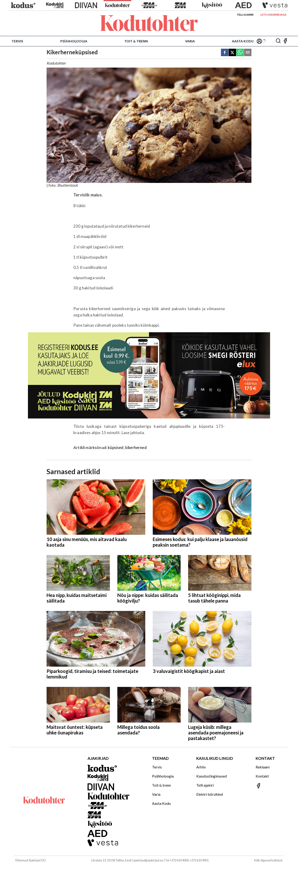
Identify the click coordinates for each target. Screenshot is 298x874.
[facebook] (224, 53)
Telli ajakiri (245, 14)
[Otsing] (278, 41)
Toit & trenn (136, 41)
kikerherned (136, 447)
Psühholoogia (73, 41)
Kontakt (262, 776)
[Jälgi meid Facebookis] (285, 41)
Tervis (17, 41)
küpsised (115, 447)
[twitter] (232, 53)
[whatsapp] (240, 53)
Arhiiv (201, 767)
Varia (190, 41)
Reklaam (263, 767)
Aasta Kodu (243, 41)
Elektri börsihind (209, 794)
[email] (247, 53)
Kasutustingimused (211, 776)
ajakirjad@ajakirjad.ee (148, 860)
